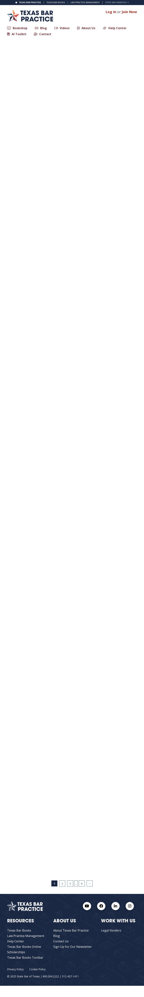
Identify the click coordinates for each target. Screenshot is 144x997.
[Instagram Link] (130, 906)
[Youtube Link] (87, 906)
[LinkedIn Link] (115, 906)
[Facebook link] (101, 906)
